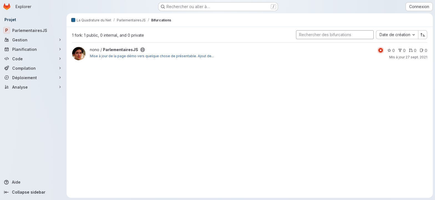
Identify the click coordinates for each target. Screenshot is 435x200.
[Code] (33, 58)
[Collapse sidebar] (33, 192)
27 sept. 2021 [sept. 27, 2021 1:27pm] (416, 57)
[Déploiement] (33, 77)
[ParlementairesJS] (33, 30)
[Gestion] (33, 39)
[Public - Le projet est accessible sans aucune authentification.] (142, 50)
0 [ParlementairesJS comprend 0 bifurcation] (402, 50)
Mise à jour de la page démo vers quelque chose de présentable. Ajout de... (152, 56)
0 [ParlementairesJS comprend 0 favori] (391, 50)
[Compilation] (33, 68)
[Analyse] (33, 86)
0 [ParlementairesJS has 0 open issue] (423, 50)
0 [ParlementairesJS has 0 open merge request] (412, 50)
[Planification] (33, 49)
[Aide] (33, 182)
